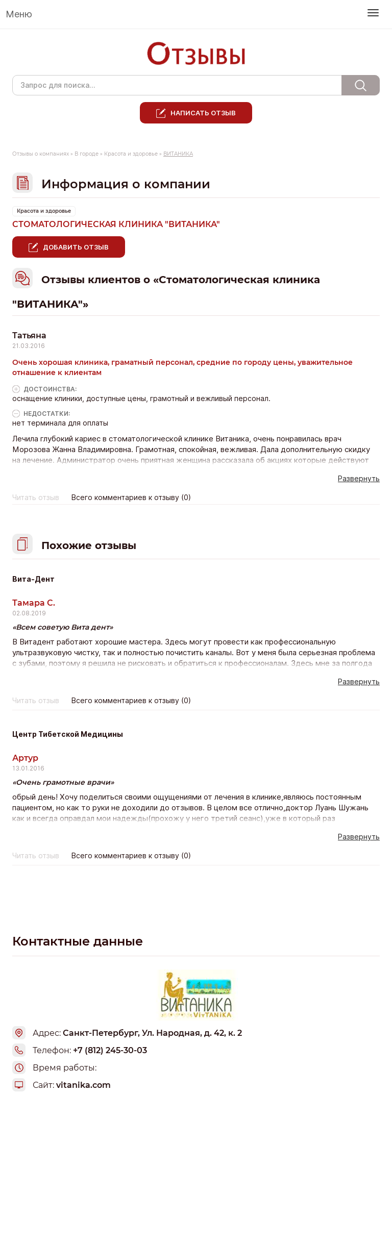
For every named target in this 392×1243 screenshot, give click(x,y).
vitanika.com (83, 1085)
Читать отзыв (35, 497)
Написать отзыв (203, 113)
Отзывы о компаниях (40, 154)
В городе (87, 154)
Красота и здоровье (131, 154)
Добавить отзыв (76, 247)
